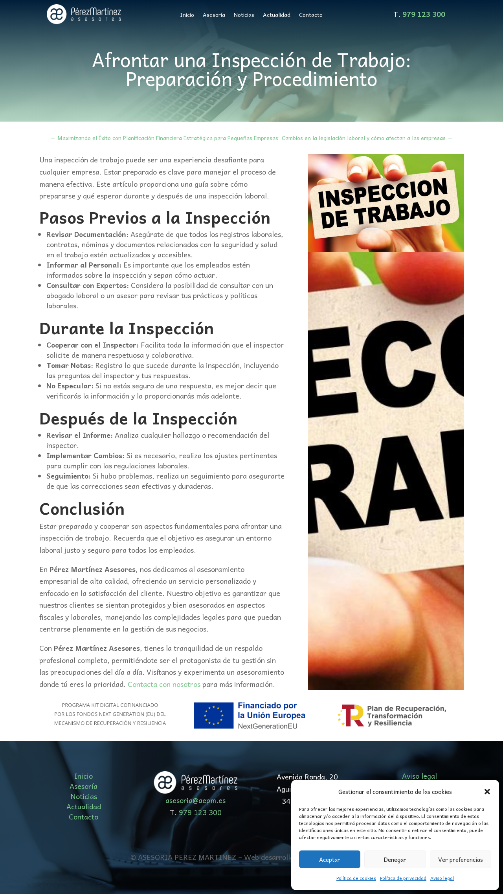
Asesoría (214, 15)
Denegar (395, 859)
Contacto (311, 15)
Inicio (187, 15)
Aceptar (329, 859)
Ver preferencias (460, 859)
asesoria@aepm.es (195, 800)
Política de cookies (356, 878)
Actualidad (276, 15)
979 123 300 (200, 812)
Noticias (244, 15)
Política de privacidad (403, 878)
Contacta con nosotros (164, 684)
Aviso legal (442, 878)
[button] (487, 792)
